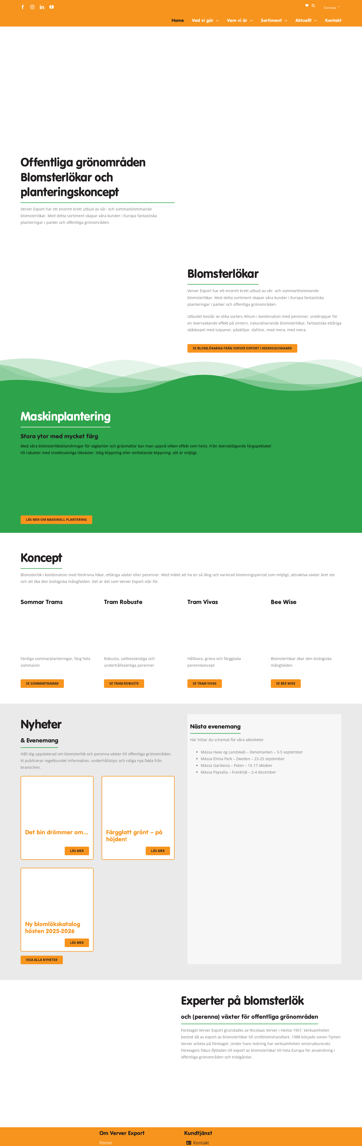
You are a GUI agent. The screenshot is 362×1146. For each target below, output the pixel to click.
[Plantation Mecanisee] (264, 142)
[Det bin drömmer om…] (57, 779)
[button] (313, 5)
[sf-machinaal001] (60, 463)
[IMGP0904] (139, 609)
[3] (98, 260)
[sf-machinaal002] (148, 463)
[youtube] (51, 7)
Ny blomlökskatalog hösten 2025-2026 (52, 927)
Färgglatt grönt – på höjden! (134, 835)
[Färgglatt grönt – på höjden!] (138, 779)
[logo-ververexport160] (31, 15)
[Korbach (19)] (222, 609)
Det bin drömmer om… (56, 832)
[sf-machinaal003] (236, 463)
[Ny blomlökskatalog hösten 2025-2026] (57, 871)
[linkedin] (42, 7)
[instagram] (32, 7)
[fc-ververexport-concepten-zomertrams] (56, 609)
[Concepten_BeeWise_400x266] (306, 609)
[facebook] (23, 7)
